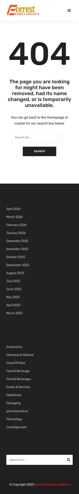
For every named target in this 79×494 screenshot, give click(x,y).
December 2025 (17, 241)
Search (39, 151)
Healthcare (13, 395)
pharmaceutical (17, 411)
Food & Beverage (17, 371)
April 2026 (13, 209)
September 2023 (17, 265)
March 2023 (14, 313)
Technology (14, 419)
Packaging (13, 403)
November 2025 (17, 249)
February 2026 (16, 225)
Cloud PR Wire (15, 363)
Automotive (14, 347)
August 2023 (15, 273)
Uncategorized (16, 427)
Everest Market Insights (51, 484)
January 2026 (15, 233)
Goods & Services (18, 387)
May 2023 (13, 297)
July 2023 (13, 281)
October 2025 (15, 257)
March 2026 (14, 217)
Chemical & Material (19, 355)
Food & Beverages (18, 379)
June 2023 (13, 289)
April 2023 (13, 305)
